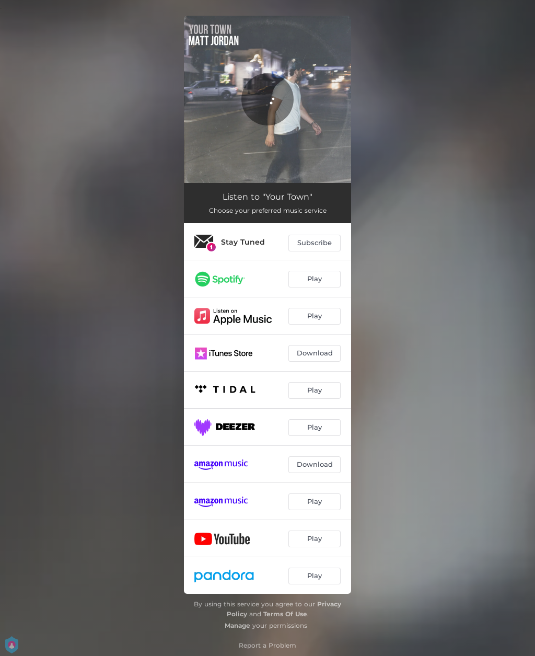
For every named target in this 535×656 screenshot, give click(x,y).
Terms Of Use (285, 614)
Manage (237, 625)
